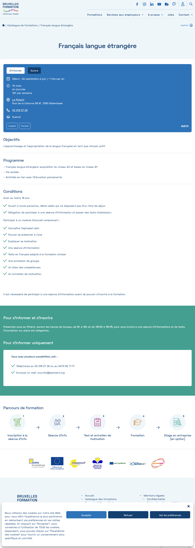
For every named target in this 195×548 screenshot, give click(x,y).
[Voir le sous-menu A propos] (162, 14)
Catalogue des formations (101, 498)
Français (25, 126)
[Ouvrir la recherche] (190, 4)
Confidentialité (156, 498)
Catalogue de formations (22, 25)
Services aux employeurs (123, 14)
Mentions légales (154, 495)
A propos (154, 14)
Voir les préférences (170, 515)
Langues (12, 126)
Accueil (3, 25)
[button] (188, 506)
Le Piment (18, 99)
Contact (184, 14)
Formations (94, 14)
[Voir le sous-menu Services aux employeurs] (142, 14)
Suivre (34, 70)
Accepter (86, 515)
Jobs (171, 14)
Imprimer (184, 25)
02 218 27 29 (20, 110)
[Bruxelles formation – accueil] (10, 14)
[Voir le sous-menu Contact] (192, 14)
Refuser (128, 515)
